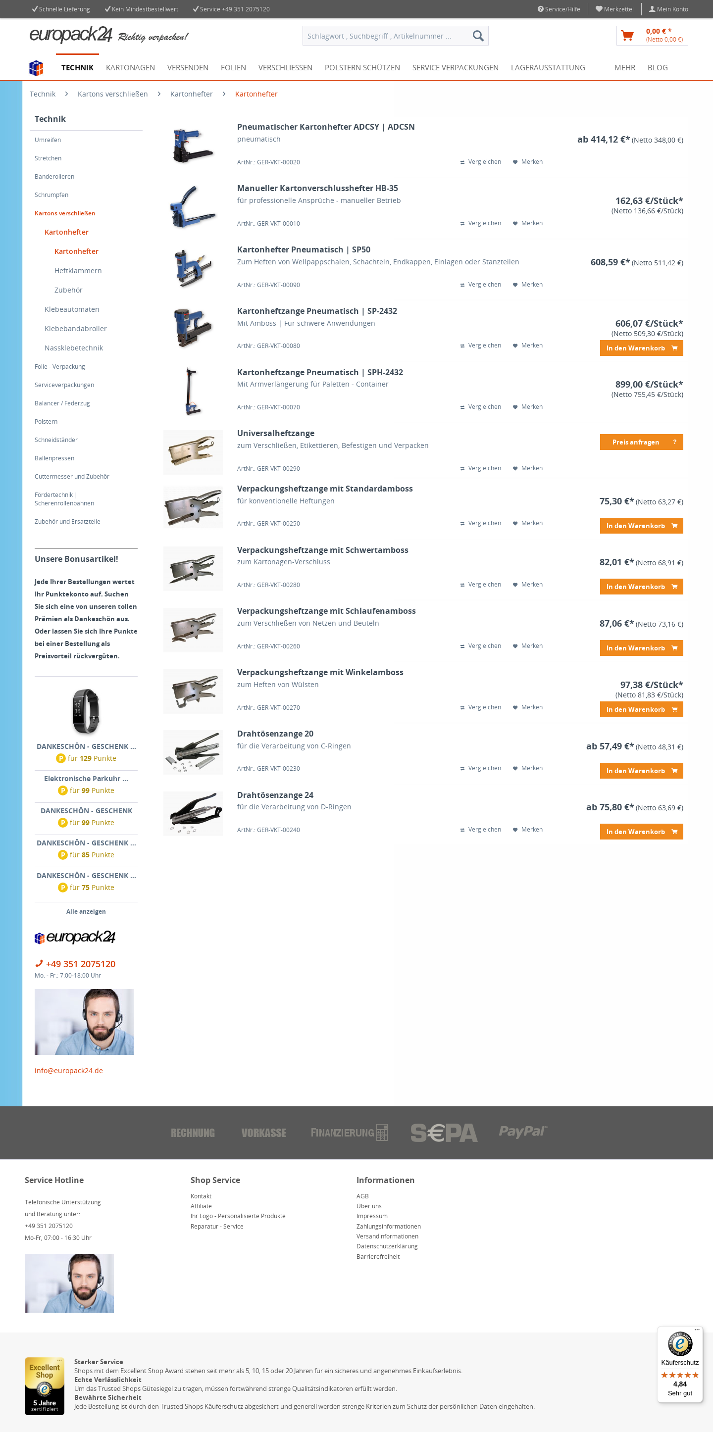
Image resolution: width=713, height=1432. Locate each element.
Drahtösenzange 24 (275, 795)
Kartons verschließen (65, 213)
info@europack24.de (69, 1070)
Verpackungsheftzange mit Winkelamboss (320, 672)
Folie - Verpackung (60, 366)
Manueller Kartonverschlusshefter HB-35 (317, 188)
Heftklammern (78, 270)
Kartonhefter (67, 232)
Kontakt (201, 1196)
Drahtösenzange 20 (275, 734)
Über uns (369, 1206)
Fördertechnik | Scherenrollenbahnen (64, 499)
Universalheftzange (275, 433)
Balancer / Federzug (62, 403)
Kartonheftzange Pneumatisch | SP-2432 (317, 311)
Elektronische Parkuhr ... (86, 778)
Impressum (372, 1216)
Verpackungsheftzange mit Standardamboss (325, 489)
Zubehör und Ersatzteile (68, 521)
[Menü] (697, 1332)
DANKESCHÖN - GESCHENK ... (86, 746)
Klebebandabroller (76, 328)
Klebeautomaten (72, 309)
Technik (50, 118)
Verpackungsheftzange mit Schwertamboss (322, 550)
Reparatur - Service (217, 1226)
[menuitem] (615, 9)
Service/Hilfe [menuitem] (559, 9)
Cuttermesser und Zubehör (72, 476)
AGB (362, 1196)
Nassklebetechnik (74, 347)
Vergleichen (480, 162)
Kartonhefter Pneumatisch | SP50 (303, 250)
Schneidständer (56, 440)
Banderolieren (54, 176)
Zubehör (68, 290)
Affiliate (201, 1206)
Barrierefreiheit (378, 1256)
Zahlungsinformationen (388, 1226)
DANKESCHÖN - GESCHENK (86, 810)
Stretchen (48, 158)
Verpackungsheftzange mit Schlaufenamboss (326, 611)
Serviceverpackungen (64, 385)
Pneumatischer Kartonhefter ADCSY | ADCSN (326, 127)
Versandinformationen (387, 1236)
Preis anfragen (645, 440)
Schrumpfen (51, 195)
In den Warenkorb (642, 346)
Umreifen (48, 140)
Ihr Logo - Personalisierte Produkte (238, 1216)
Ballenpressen (54, 458)
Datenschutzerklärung (387, 1246)
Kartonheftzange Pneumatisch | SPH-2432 (320, 372)
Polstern (46, 421)
